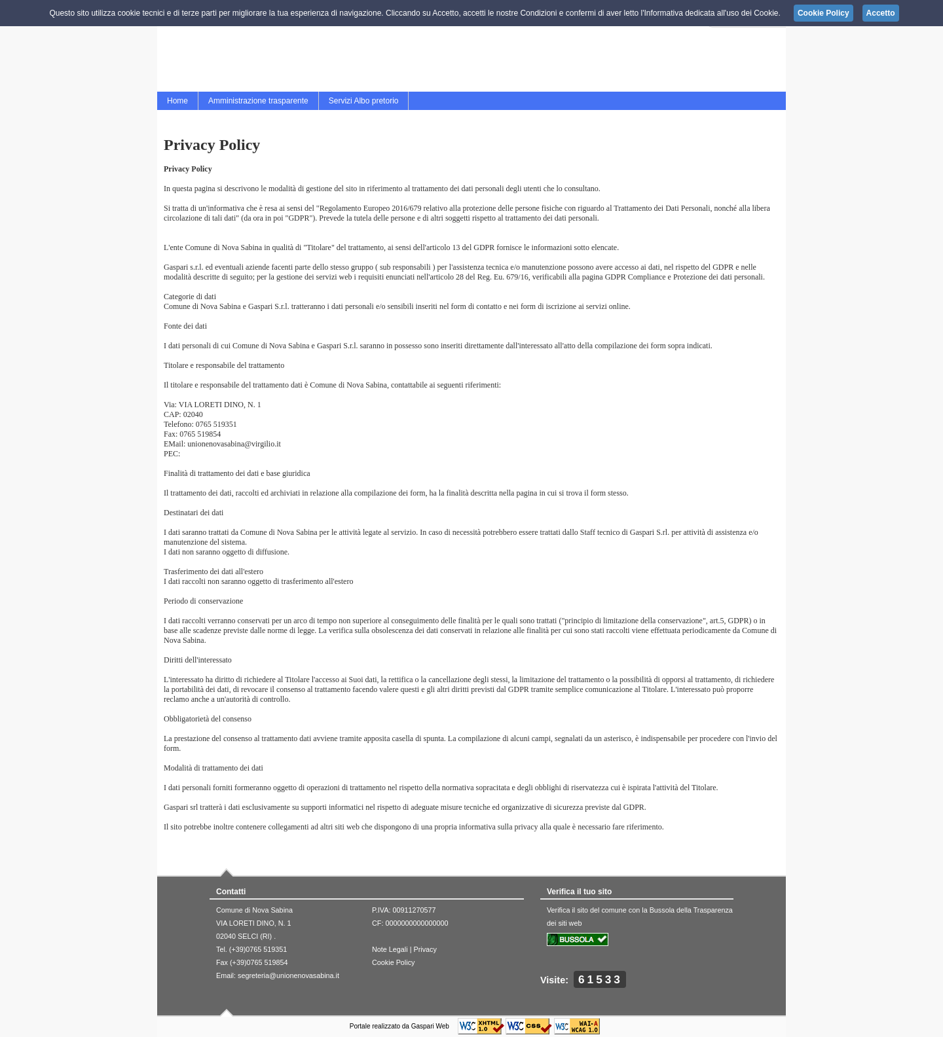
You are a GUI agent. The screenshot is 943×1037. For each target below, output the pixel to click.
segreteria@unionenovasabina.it (288, 975)
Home (177, 100)
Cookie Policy (393, 962)
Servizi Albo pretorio (364, 100)
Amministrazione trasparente (258, 100)
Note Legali (390, 949)
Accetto (880, 13)
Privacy (424, 949)
